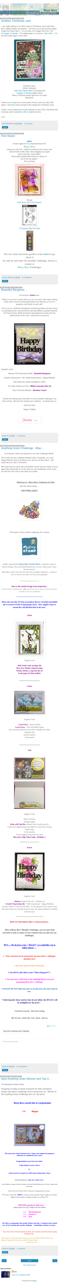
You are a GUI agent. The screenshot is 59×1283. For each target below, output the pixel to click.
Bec (15, 1272)
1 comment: (28, 124)
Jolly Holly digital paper (23, 91)
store (46, 254)
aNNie (29, 141)
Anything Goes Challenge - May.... (22, 448)
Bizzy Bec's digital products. (30, 112)
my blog (13, 102)
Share (5, 127)
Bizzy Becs (29, 146)
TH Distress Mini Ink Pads (29, 228)
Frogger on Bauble (10, 33)
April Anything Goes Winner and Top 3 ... (26, 1078)
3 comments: (27, 277)
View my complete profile (21, 1275)
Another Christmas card (16, 20)
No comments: (22, 1066)
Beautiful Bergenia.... (14, 289)
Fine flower (8, 135)
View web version (29, 1265)
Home (29, 1260)
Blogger (34, 1281)
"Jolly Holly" (48, 33)
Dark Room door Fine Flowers (29, 202)
